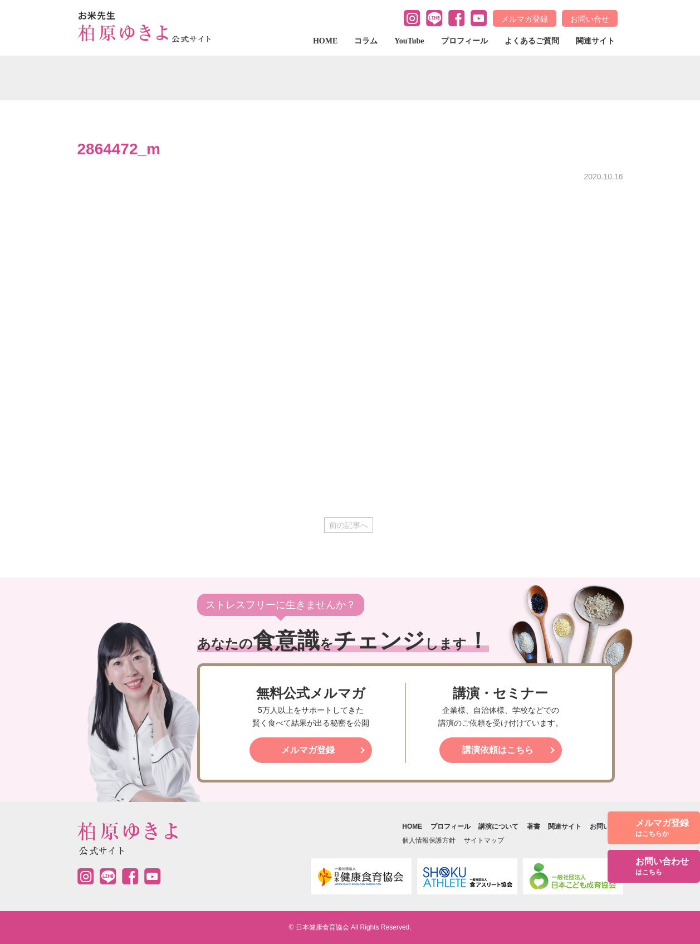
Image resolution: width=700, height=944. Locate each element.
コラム (366, 41)
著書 (533, 826)
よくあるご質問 (532, 41)
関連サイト (595, 41)
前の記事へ (348, 525)
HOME (325, 41)
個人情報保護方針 (429, 840)
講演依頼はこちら (497, 750)
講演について (498, 826)
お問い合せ (589, 18)
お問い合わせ (662, 867)
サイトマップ (484, 840)
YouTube (409, 41)
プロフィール (464, 41)
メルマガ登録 (524, 18)
